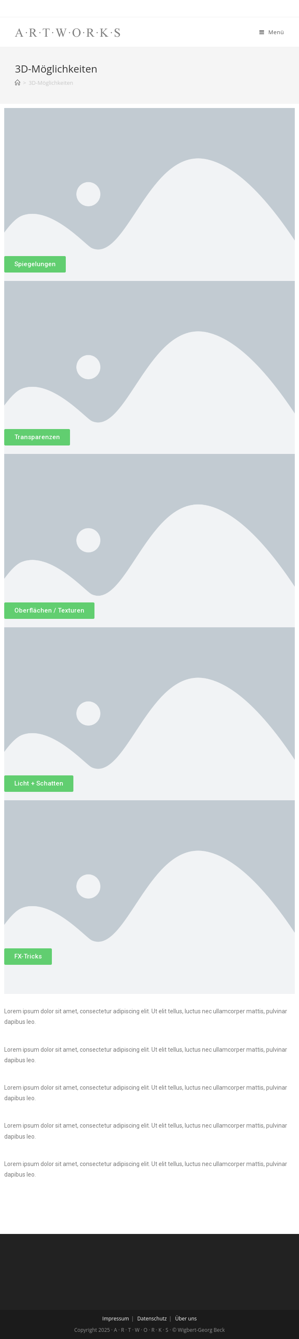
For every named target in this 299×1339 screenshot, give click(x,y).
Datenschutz (152, 1318)
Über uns (186, 1318)
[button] (35, 264)
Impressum (115, 1318)
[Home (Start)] (17, 82)
